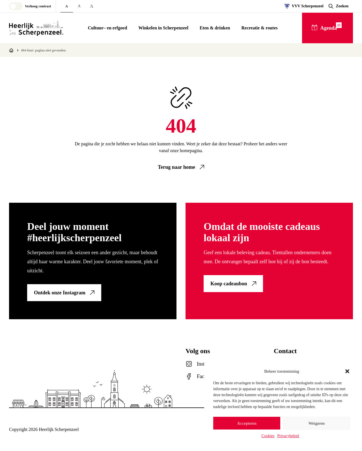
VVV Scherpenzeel (304, 6)
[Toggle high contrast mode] (30, 6)
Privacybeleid (288, 436)
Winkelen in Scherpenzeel (163, 27)
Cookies (268, 436)
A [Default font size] (66, 6)
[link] (181, 167)
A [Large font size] (79, 6)
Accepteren (246, 423)
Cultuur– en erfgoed (107, 27)
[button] (347, 371)
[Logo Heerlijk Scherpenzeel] (36, 28)
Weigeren (317, 423)
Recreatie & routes (259, 27)
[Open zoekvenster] (338, 6)
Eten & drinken (215, 27)
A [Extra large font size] (91, 6)
